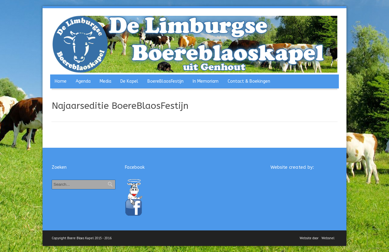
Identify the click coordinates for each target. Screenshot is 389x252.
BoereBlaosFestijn (165, 81)
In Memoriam (206, 81)
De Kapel (129, 81)
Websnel (328, 238)
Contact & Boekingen (249, 81)
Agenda (83, 81)
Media (105, 81)
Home (61, 81)
